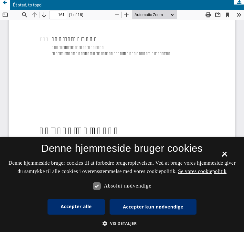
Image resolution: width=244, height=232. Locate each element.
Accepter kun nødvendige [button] (153, 207)
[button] (122, 223)
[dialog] (122, 184)
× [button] (224, 156)
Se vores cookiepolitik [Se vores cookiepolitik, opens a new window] (202, 171)
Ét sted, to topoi (27, 4)
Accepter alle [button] (76, 206)
